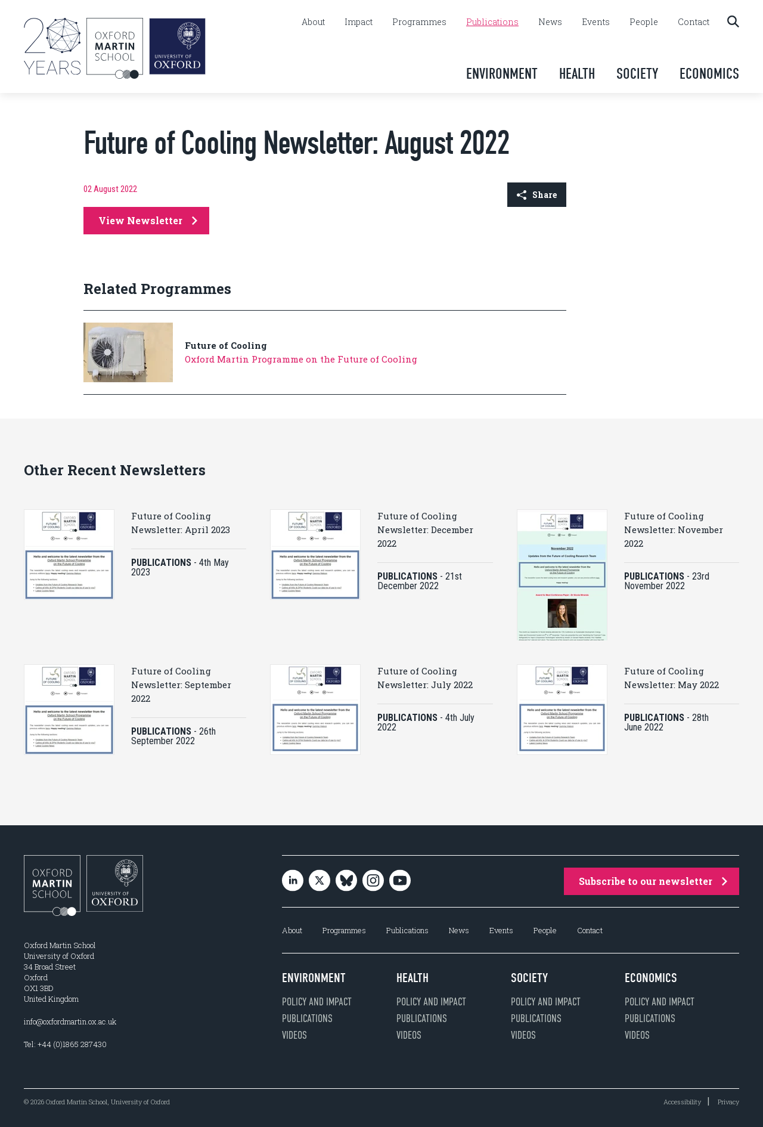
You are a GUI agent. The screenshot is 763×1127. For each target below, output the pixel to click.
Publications (492, 22)
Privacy (728, 1101)
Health (577, 73)
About (313, 22)
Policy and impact (317, 1001)
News (550, 22)
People (643, 22)
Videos (294, 1035)
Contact (693, 22)
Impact (359, 22)
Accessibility (682, 1101)
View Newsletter (147, 220)
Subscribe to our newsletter (653, 881)
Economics (709, 73)
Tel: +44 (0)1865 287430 (65, 1044)
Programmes (419, 22)
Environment (502, 73)
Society (637, 73)
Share (537, 194)
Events (596, 22)
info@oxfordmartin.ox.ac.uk (70, 1021)
